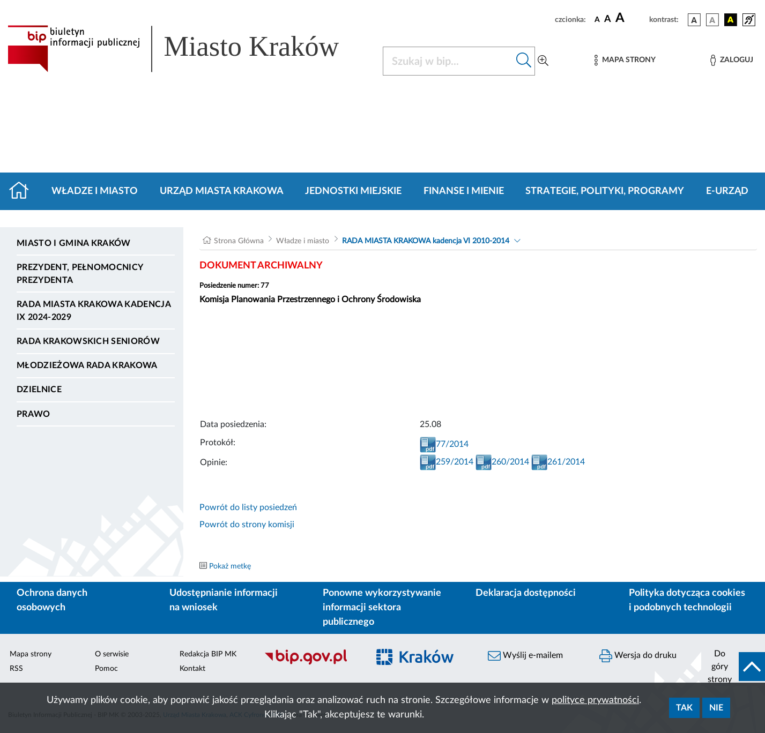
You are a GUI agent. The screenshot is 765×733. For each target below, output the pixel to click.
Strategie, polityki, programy (604, 191)
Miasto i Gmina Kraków (74, 243)
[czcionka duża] (630, 18)
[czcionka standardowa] (597, 19)
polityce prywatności (595, 700)
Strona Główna (239, 241)
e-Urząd (727, 191)
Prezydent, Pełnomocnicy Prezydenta (80, 274)
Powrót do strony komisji (246, 524)
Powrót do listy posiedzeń (248, 507)
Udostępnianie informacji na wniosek (223, 600)
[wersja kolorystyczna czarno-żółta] (731, 20)
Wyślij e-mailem (525, 655)
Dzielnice (39, 389)
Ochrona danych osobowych (52, 600)
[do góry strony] (733, 666)
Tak (684, 708)
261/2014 (558, 462)
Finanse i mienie (464, 191)
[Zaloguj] (731, 60)
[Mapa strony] (625, 60)
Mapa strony (30, 654)
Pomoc (106, 668)
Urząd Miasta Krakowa (222, 191)
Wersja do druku (638, 655)
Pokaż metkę (230, 566)
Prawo (33, 414)
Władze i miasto (94, 191)
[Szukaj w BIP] (448, 61)
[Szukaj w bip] (524, 61)
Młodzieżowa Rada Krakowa (87, 365)
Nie (716, 708)
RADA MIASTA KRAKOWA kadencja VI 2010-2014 (425, 241)
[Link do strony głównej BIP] (188, 48)
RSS (16, 668)
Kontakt (192, 668)
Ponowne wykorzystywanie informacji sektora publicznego (382, 607)
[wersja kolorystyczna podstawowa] (694, 20)
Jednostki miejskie (353, 191)
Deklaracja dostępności (526, 593)
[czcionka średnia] (607, 19)
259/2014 (446, 462)
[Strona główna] (23, 191)
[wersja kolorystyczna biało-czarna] (712, 20)
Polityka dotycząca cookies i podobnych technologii (687, 600)
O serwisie (112, 654)
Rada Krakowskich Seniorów (88, 341)
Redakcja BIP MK (208, 654)
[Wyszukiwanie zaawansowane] (543, 61)
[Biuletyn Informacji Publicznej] (311, 663)
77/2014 (444, 444)
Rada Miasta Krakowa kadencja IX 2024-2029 (93, 310)
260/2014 (502, 462)
